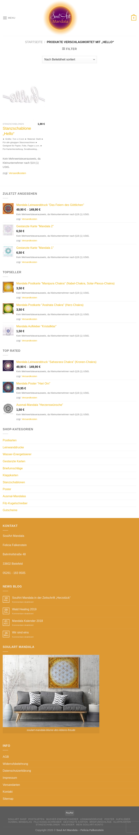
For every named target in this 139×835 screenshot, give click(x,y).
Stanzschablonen (14, 482)
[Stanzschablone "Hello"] (24, 95)
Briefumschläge (13, 468)
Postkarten (9, 440)
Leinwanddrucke (13, 447)
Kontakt (8, 791)
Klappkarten (10, 475)
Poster (7, 489)
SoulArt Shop (17, 819)
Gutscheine (10, 510)
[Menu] (9, 17)
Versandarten (11, 784)
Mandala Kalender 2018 (27, 620)
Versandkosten (17, 173)
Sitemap (8, 798)
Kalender (68, 824)
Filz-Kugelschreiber (15, 503)
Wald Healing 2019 (24, 609)
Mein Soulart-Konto (89, 824)
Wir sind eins (20, 632)
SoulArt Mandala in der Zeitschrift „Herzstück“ (41, 597)
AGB (6, 756)
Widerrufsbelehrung (15, 763)
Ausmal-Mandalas (14, 496)
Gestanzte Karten (14, 461)
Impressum (10, 777)
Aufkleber (123, 819)
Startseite (34, 42)
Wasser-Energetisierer (17, 454)
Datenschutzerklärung (17, 770)
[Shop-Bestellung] (69, 59)
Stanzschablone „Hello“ (17, 131)
